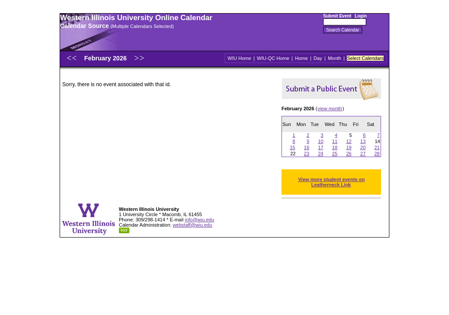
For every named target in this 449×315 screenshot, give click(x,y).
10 (320, 141)
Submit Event (337, 16)
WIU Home (239, 58)
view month (329, 108)
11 (334, 141)
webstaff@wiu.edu (192, 225)
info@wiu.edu (199, 219)
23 (306, 153)
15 (292, 147)
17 (320, 147)
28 (377, 153)
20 (363, 147)
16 (306, 147)
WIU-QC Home (273, 58)
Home (301, 58)
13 (363, 141)
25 (334, 153)
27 (363, 153)
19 (348, 147)
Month (335, 58)
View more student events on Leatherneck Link (331, 182)
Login (361, 16)
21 (377, 147)
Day (318, 58)
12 (348, 141)
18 (334, 147)
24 (320, 153)
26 (348, 153)
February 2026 (106, 58)
